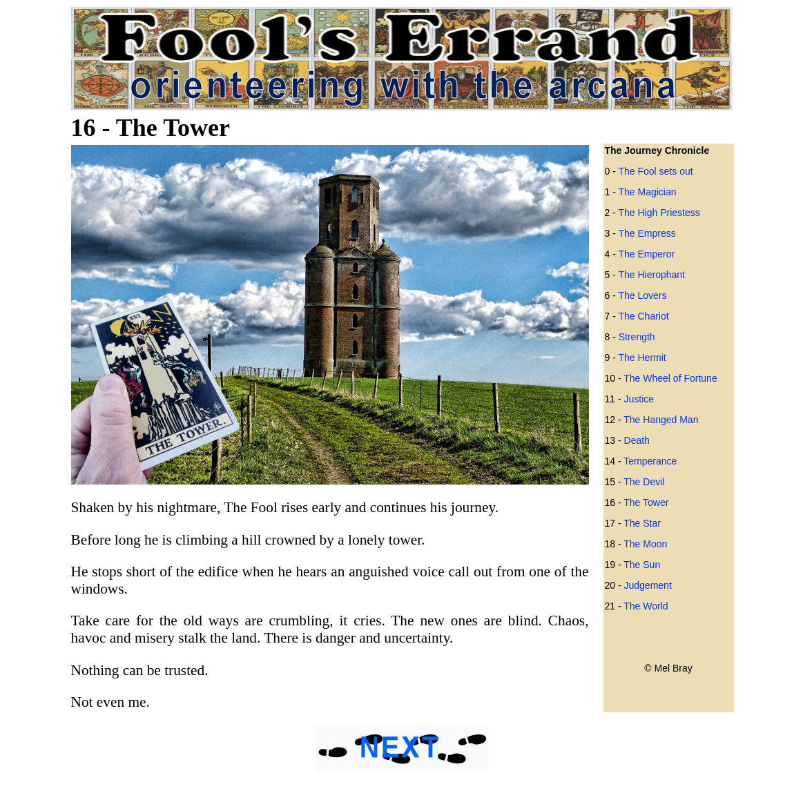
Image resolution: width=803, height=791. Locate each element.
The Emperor (646, 254)
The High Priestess (658, 212)
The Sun (641, 564)
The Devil (643, 481)
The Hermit (642, 357)
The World (645, 606)
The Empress (646, 233)
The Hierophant (651, 274)
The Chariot (643, 316)
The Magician (647, 191)
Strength (637, 336)
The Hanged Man (660, 419)
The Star (642, 523)
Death (637, 440)
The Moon (645, 543)
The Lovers (642, 295)
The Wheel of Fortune (670, 378)
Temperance (650, 461)
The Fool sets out (655, 171)
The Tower (645, 502)
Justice (639, 398)
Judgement (648, 585)
